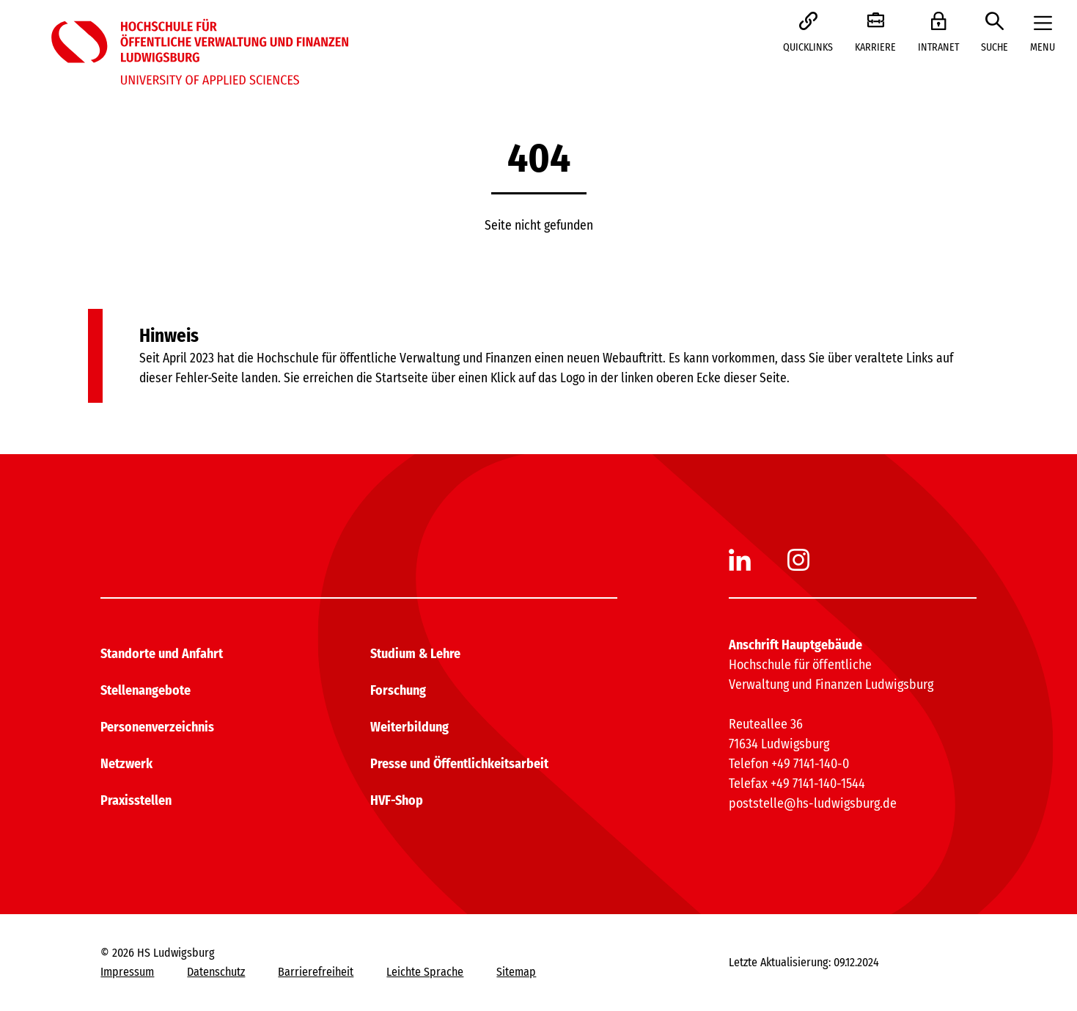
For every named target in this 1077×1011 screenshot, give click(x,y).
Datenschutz (216, 972)
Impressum (127, 972)
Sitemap (516, 972)
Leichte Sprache (424, 972)
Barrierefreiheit (315, 972)
